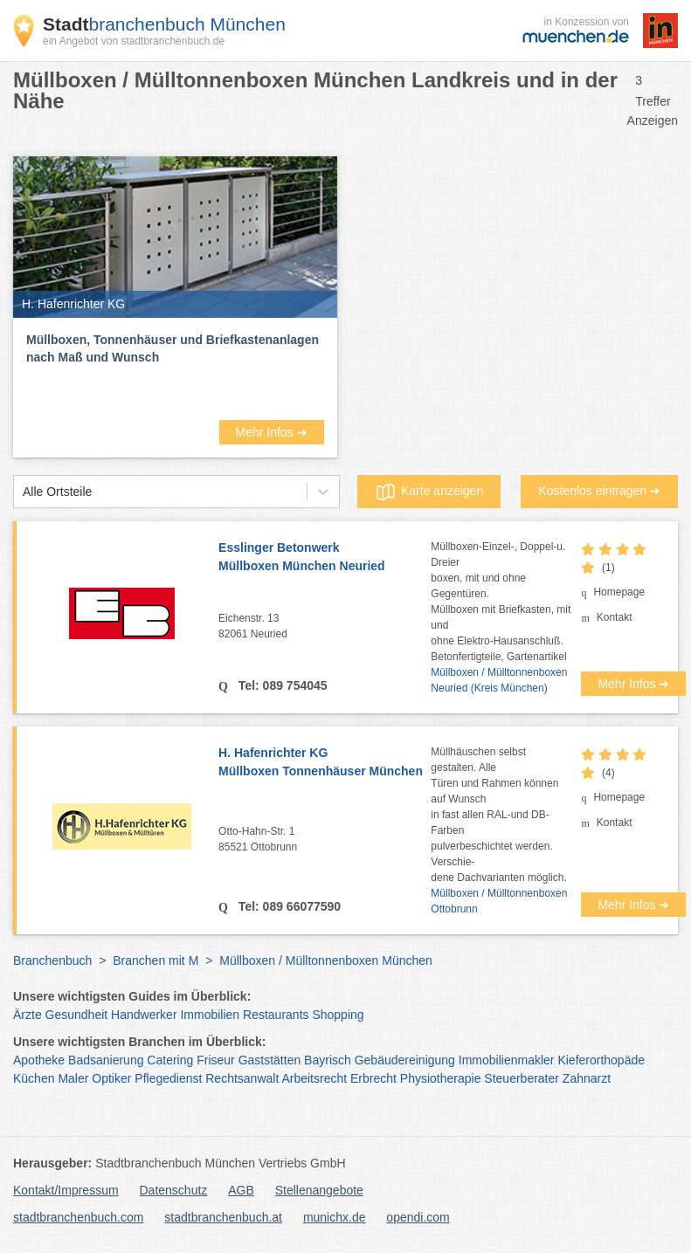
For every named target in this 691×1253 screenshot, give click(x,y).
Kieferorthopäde (601, 1060)
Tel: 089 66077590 (288, 906)
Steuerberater (521, 1078)
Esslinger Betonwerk (324, 557)
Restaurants (275, 1015)
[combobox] (22, 492)
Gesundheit (76, 1015)
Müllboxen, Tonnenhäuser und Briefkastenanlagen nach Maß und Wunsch (172, 348)
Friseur (216, 1060)
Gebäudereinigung (405, 1060)
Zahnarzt (587, 1078)
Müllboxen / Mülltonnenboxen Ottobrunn (499, 901)
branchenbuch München (164, 24)
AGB (241, 1190)
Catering (170, 1060)
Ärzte (27, 1015)
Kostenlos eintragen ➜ (599, 491)
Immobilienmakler (507, 1060)
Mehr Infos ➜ (271, 432)
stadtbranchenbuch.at (223, 1217)
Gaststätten (269, 1060)
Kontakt (614, 617)
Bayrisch (327, 1060)
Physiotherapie (440, 1078)
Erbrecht (373, 1078)
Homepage (619, 592)
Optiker (111, 1078)
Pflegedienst (168, 1078)
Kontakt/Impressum (66, 1190)
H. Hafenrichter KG (324, 763)
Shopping (337, 1015)
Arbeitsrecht (314, 1078)
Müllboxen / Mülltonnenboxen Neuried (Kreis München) (499, 680)
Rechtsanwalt (242, 1078)
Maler (73, 1078)
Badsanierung (105, 1060)
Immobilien (209, 1015)
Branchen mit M (155, 960)
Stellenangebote (319, 1190)
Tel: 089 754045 (281, 685)
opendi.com (417, 1217)
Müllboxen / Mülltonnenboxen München (325, 960)
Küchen (33, 1078)
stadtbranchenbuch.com (78, 1217)
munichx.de (334, 1217)
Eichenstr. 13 (324, 627)
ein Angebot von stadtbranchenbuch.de (134, 41)
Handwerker (143, 1015)
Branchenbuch (52, 960)
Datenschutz (174, 1190)
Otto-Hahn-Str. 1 (324, 840)
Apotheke (39, 1060)
